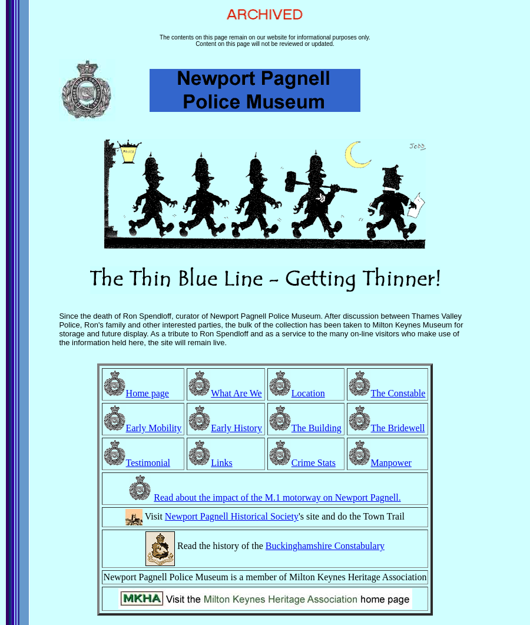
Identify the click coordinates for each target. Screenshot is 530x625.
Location (308, 393)
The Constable (398, 393)
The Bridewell (398, 428)
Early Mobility (154, 428)
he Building (319, 428)
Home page (147, 393)
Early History (236, 428)
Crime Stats (314, 463)
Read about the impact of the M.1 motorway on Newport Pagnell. (277, 497)
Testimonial (148, 463)
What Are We (236, 393)
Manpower (391, 463)
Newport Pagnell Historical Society (232, 516)
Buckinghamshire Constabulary (325, 546)
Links (221, 463)
